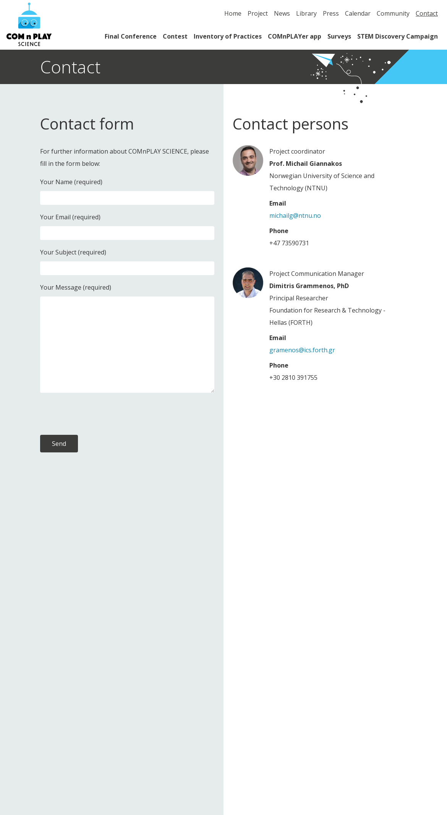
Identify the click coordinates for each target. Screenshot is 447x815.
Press (331, 13)
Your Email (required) (70, 217)
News (282, 13)
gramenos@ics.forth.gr (302, 350)
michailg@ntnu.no (295, 215)
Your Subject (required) (73, 252)
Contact (427, 13)
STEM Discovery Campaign (397, 36)
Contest (175, 36)
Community (393, 13)
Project (258, 13)
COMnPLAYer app (294, 36)
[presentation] (98, 414)
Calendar (358, 13)
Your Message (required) (75, 287)
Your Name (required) (71, 182)
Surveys (339, 36)
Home (232, 13)
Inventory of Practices (228, 36)
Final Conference (131, 36)
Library (306, 13)
